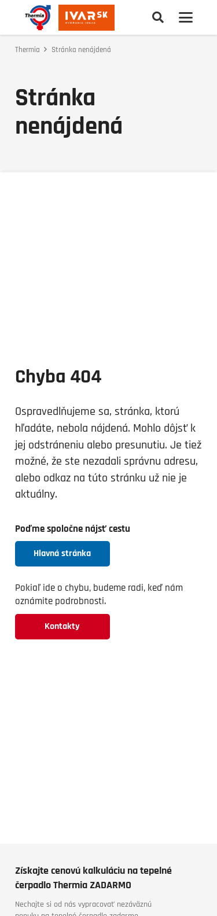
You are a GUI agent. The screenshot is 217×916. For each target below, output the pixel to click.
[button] (158, 17)
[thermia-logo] (38, 18)
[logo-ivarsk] (86, 18)
